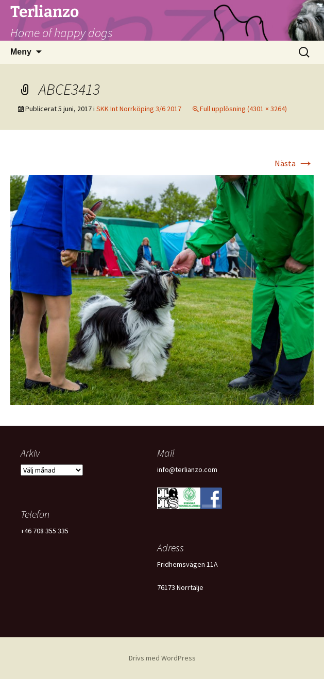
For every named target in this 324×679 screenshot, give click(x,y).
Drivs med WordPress (162, 658)
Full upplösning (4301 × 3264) (243, 108)
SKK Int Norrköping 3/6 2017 (138, 108)
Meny (20, 51)
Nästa (294, 163)
